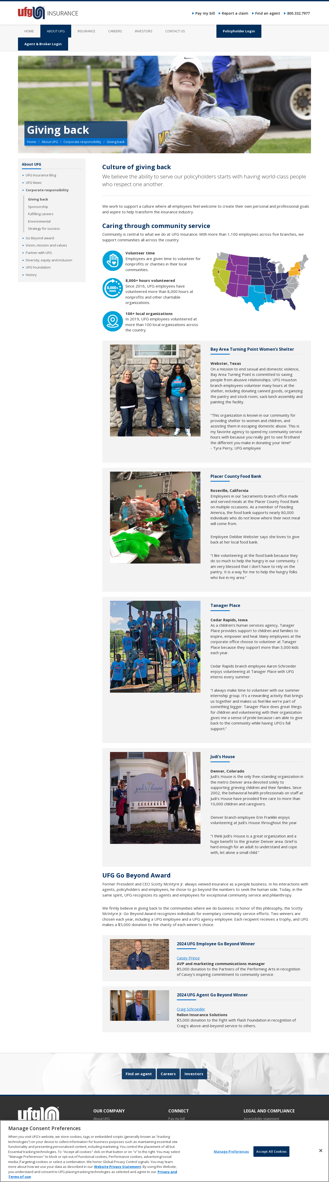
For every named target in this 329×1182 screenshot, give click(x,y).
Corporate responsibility (82, 141)
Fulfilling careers (40, 214)
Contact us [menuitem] (175, 31)
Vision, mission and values (46, 245)
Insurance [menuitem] (86, 31)
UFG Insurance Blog (41, 175)
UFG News (34, 182)
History (31, 274)
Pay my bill (205, 13)
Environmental (39, 221)
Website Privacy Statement (117, 1170)
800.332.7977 (298, 13)
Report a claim (235, 13)
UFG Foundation (38, 267)
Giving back (38, 199)
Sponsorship (38, 206)
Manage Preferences (231, 1155)
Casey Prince (188, 957)
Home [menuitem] (29, 31)
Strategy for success (44, 228)
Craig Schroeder (191, 1009)
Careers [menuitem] (115, 31)
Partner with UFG (39, 252)
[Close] (320, 1154)
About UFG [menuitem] (56, 31)
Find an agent (267, 13)
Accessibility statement (261, 1118)
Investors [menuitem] (143, 31)
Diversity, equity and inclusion (49, 260)
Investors (194, 1073)
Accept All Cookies (271, 1155)
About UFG (50, 141)
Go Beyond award (40, 238)
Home (31, 141)
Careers (168, 1073)
